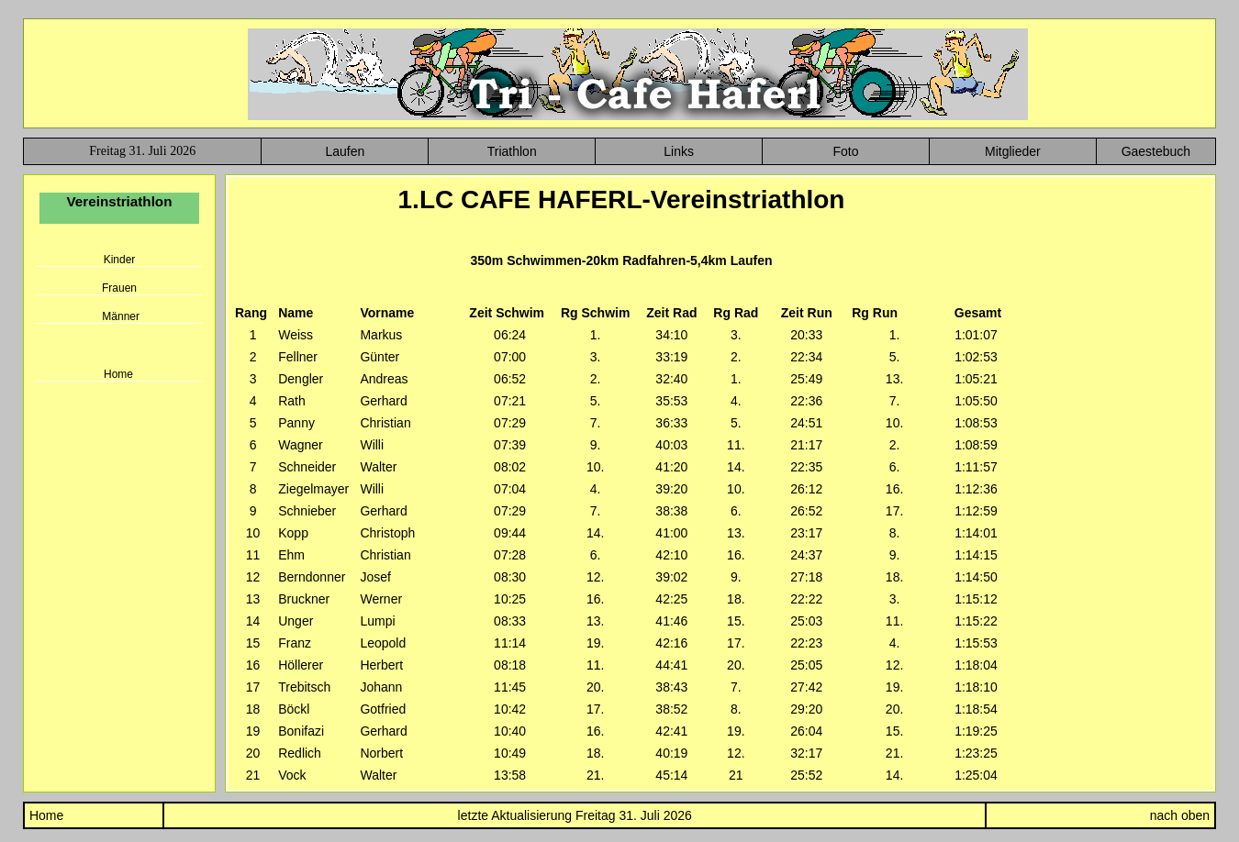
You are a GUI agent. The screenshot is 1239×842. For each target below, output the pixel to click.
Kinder (120, 259)
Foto (845, 151)
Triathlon (512, 151)
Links (679, 151)
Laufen (344, 151)
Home (118, 374)
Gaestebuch (1156, 151)
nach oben (1180, 815)
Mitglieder (1013, 151)
